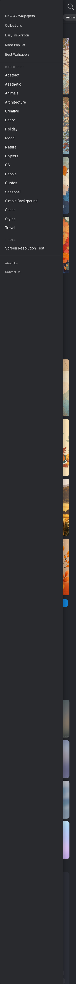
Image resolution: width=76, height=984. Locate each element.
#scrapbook (16, 940)
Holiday (14, 888)
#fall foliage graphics (22, 916)
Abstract (46, 16)
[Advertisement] (38, 317)
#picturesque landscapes (25, 965)
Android (34, 888)
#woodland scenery (21, 932)
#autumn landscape (22, 973)
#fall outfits (51, 932)
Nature (29, 16)
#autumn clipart (19, 957)
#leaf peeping (52, 973)
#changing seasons (49, 981)
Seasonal (37, 879)
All (16, 16)
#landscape (51, 949)
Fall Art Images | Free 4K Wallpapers (25, 6)
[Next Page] (54, 603)
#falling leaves (18, 981)
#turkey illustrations (21, 949)
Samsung (16, 906)
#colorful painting (44, 940)
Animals (65, 16)
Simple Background (24, 897)
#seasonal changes (21, 924)
